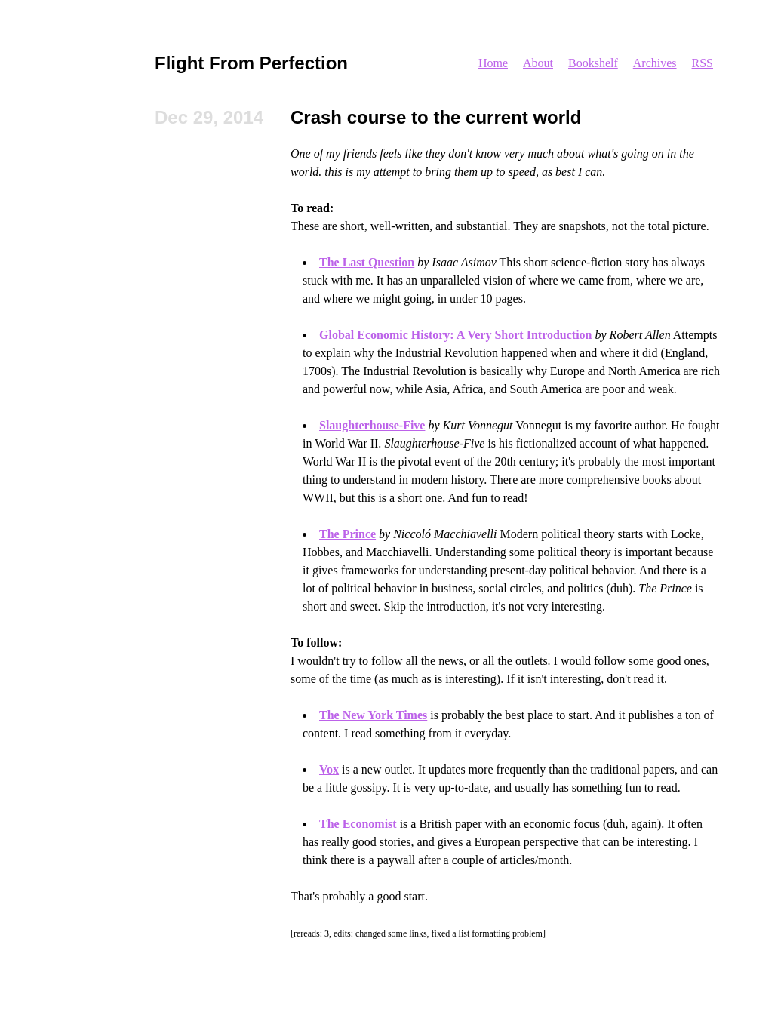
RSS (702, 63)
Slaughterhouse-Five (372, 425)
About (538, 63)
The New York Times (373, 715)
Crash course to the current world (436, 117)
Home (493, 63)
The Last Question (366, 262)
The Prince (347, 533)
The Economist (358, 823)
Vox (329, 769)
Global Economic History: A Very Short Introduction (455, 334)
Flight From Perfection (251, 63)
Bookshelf (593, 63)
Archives (655, 63)
